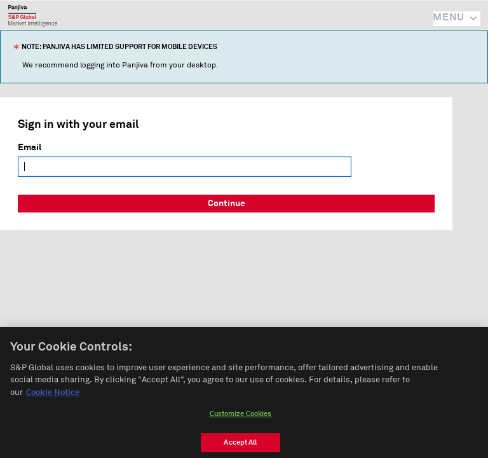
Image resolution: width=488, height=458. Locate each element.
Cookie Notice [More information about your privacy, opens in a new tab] (52, 400)
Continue (226, 203)
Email (29, 147)
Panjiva (32, 15)
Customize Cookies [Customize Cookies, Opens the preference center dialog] (241, 420)
